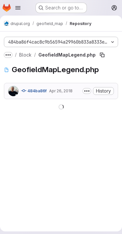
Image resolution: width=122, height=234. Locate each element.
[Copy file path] (102, 55)
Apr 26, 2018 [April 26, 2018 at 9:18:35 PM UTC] (61, 90)
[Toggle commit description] (87, 91)
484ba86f (34, 90)
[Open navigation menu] (18, 8)
